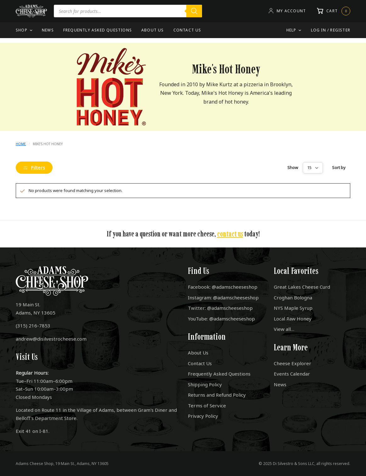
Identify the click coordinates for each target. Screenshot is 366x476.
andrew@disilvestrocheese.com (51, 339)
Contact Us (187, 30)
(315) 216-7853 (33, 325)
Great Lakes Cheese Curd (302, 287)
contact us (230, 233)
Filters (34, 167)
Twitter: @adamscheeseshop (220, 308)
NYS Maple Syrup (293, 308)
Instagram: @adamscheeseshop (223, 297)
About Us (152, 30)
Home (21, 144)
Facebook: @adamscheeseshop (222, 287)
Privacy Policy (203, 416)
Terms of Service (207, 405)
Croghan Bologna (293, 297)
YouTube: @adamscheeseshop (221, 318)
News (48, 30)
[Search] (194, 11)
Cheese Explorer (292, 363)
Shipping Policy (205, 384)
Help (291, 30)
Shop (21, 30)
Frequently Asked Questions (97, 30)
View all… (284, 329)
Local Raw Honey (293, 318)
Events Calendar (292, 374)
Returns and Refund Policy (217, 395)
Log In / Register (330, 30)
